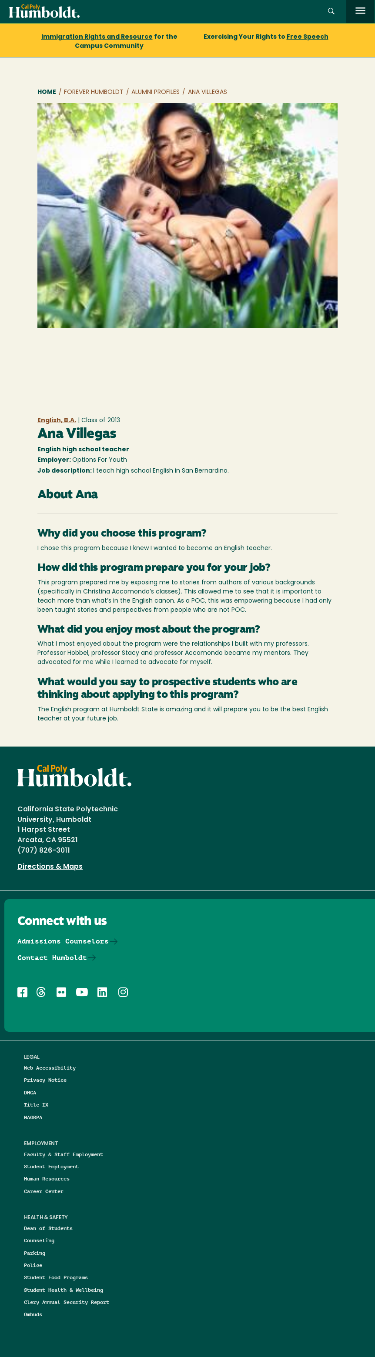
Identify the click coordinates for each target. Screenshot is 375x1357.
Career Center (44, 1191)
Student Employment (51, 1166)
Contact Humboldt (52, 958)
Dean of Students (48, 1228)
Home (46, 92)
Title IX (36, 1104)
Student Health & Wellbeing (63, 1290)
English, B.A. (56, 420)
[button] (331, 11)
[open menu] (360, 11)
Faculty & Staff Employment (63, 1154)
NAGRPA (33, 1117)
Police (33, 1265)
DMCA (30, 1092)
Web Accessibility (50, 1067)
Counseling (39, 1240)
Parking (34, 1253)
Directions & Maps (50, 867)
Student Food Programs (56, 1277)
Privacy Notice (45, 1080)
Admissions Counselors (63, 941)
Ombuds (33, 1314)
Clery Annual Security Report (66, 1302)
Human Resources (47, 1178)
